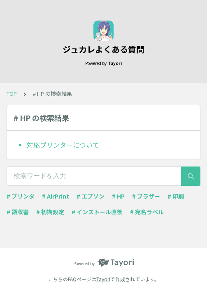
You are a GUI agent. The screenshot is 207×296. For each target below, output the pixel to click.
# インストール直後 (97, 212)
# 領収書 (18, 212)
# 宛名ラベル (147, 212)
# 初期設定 (50, 212)
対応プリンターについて (63, 145)
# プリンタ (21, 196)
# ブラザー (146, 196)
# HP (118, 196)
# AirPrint (55, 196)
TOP (12, 93)
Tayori (103, 278)
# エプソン (91, 196)
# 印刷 (175, 196)
